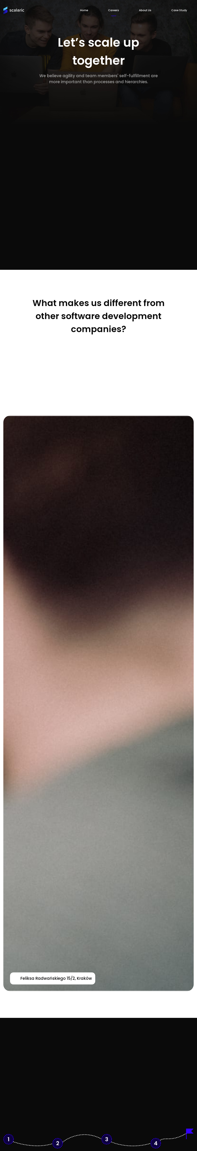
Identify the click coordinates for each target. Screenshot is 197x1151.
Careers (113, 10)
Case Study (179, 10)
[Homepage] (13, 10)
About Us (145, 10)
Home (84, 10)
